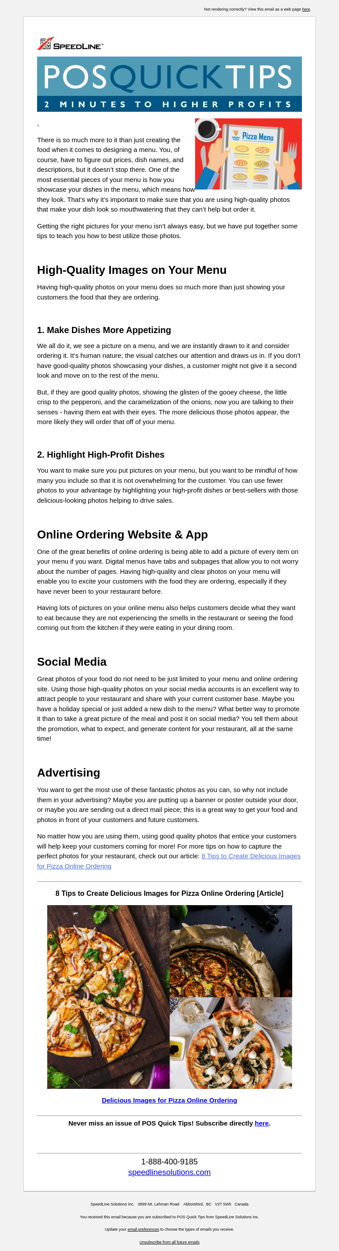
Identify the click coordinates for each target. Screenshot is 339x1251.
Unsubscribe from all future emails (169, 1242)
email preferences (143, 1229)
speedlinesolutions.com (169, 1172)
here (306, 9)
